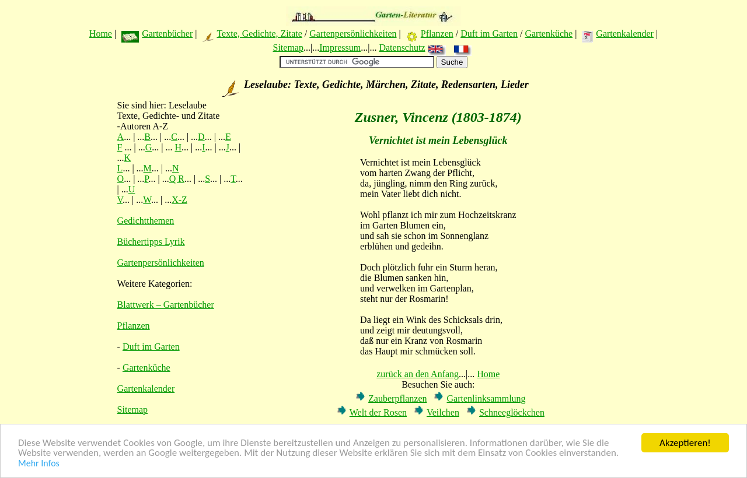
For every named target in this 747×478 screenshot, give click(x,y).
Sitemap (288, 47)
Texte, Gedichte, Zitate (259, 33)
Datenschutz (402, 47)
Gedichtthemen (145, 221)
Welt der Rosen (378, 412)
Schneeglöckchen (511, 412)
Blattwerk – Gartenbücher (165, 305)
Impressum (340, 47)
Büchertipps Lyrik (151, 242)
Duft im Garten (489, 33)
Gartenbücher (167, 33)
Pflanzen (437, 33)
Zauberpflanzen (397, 398)
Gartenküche (549, 33)
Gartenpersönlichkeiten (352, 33)
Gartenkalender (625, 33)
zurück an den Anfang (417, 374)
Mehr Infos (39, 463)
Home (100, 33)
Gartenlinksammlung (485, 398)
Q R (176, 179)
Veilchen (443, 412)
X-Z (179, 200)
